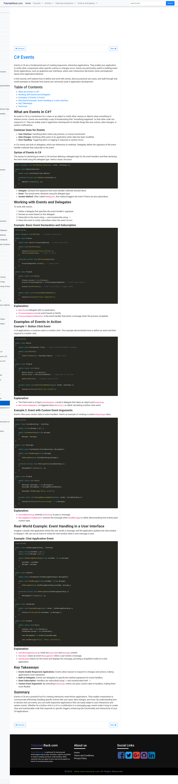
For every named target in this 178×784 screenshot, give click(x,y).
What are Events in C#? (45, 92)
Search (170, 3)
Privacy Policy (88, 767)
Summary (39, 106)
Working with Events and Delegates (51, 94)
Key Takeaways (42, 103)
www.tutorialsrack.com (95, 780)
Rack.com (45, 761)
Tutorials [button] (37, 3)
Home (28, 3)
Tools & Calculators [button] (86, 3)
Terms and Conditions (92, 764)
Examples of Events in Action (48, 97)
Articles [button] (48, 3)
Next (119, 48)
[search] (147, 3)
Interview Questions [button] (65, 3)
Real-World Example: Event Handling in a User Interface (60, 100)
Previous (36, 48)
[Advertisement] (96, 26)
